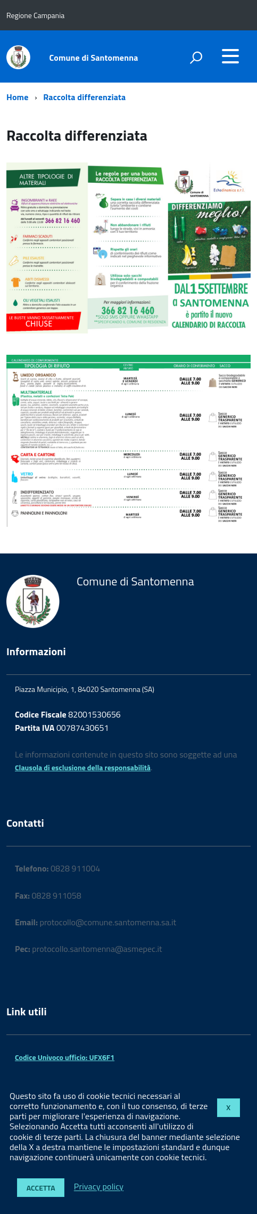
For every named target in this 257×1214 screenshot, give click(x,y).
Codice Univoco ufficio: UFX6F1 (64, 1057)
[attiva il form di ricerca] (195, 57)
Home (17, 97)
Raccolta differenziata (84, 97)
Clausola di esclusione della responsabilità (83, 767)
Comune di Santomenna (93, 57)
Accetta (41, 1187)
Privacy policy (98, 1186)
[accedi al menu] (230, 55)
